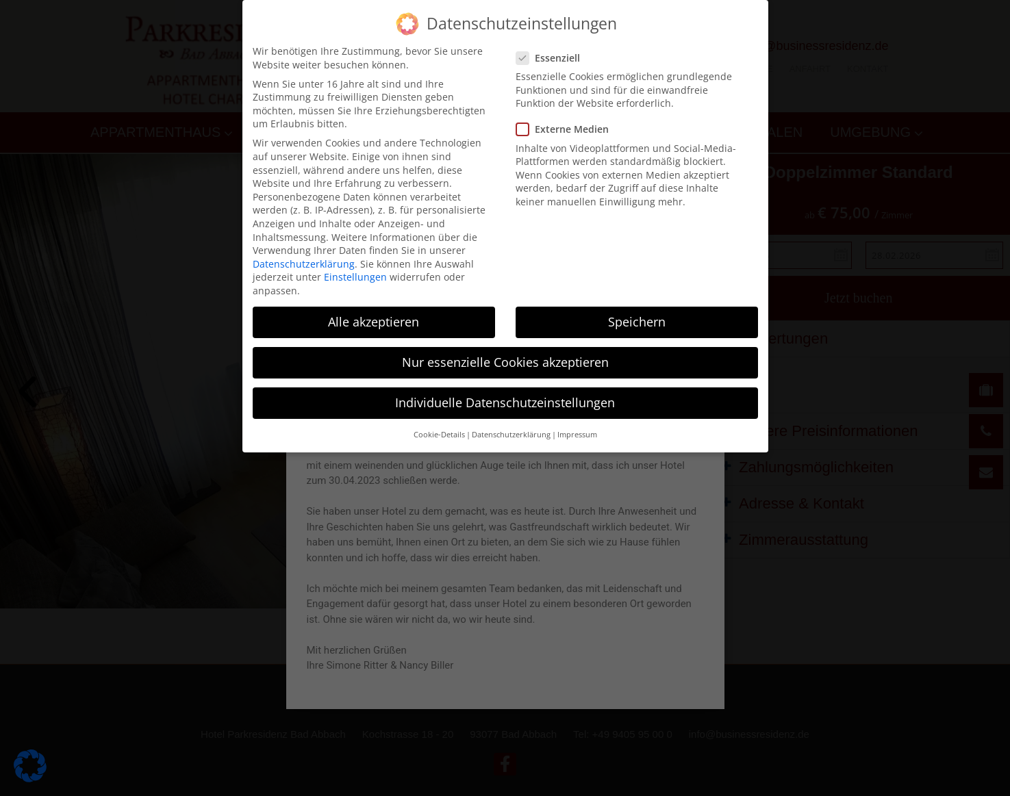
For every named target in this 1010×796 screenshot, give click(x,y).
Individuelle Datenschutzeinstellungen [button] (505, 402)
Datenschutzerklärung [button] (511, 434)
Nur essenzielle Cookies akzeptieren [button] (505, 362)
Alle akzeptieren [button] (373, 321)
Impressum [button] (577, 434)
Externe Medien (567, 129)
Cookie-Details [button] (439, 434)
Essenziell (552, 57)
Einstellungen (355, 276)
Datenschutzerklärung (304, 263)
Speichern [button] (637, 321)
